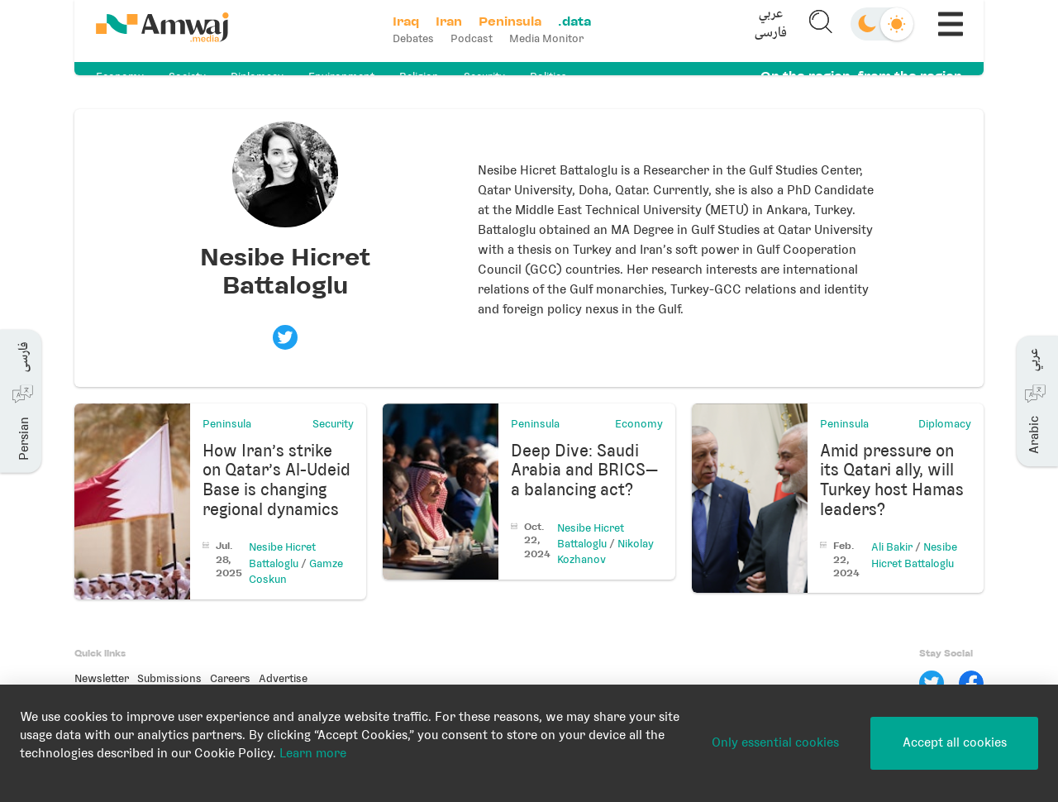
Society (187, 76)
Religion (419, 76)
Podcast (477, 38)
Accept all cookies (955, 742)
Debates (419, 38)
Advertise (283, 678)
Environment (341, 76)
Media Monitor (552, 38)
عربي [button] (766, 21)
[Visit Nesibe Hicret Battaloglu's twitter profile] (285, 337)
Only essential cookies (775, 742)
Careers (230, 678)
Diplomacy (257, 76)
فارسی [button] (766, 40)
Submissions (169, 678)
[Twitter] (931, 683)
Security (484, 76)
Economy (120, 76)
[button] (766, 31)
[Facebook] (971, 683)
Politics (548, 76)
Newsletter (101, 678)
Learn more (312, 753)
